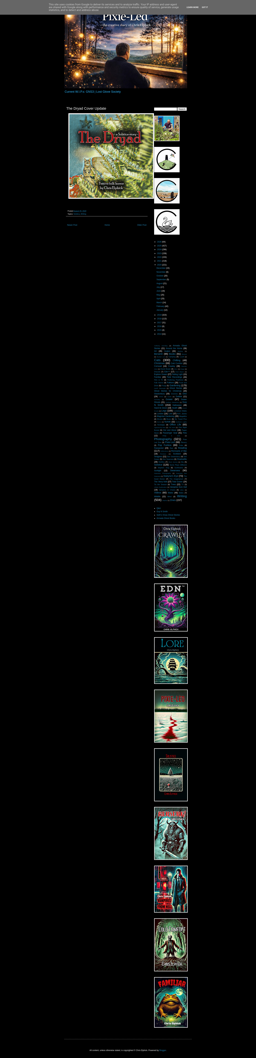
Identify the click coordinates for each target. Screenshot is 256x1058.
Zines (173, 500)
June (158, 291)
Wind (170, 497)
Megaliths (183, 416)
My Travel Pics (181, 419)
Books (172, 354)
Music (168, 419)
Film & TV (158, 380)
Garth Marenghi (160, 388)
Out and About (169, 430)
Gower (169, 399)
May (158, 295)
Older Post (141, 225)
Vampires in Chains (167, 490)
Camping (172, 357)
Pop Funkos (164, 445)
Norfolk (167, 422)
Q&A (159, 508)
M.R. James (182, 414)
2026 (159, 242)
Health (175, 408)
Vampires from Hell (178, 487)
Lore (170, 413)
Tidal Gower (177, 482)
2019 (159, 315)
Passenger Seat (170, 433)
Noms (159, 422)
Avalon (167, 351)
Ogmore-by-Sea (159, 427)
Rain (171, 448)
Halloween (177, 405)
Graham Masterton (172, 402)
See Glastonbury (173, 457)
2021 (159, 261)
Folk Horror (158, 383)
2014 (159, 334)
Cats (157, 360)
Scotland (177, 454)
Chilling (176, 360)
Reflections (164, 451)
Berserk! (158, 354)
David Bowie (165, 369)
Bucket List (161, 357)
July (158, 287)
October (160, 276)
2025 (159, 246)
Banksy (180, 351)
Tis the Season (160, 484)
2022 (159, 257)
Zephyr (164, 500)
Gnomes (174, 394)
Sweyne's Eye (170, 476)
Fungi (164, 386)
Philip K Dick (171, 436)
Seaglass (158, 456)
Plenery (184, 442)
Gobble (179, 396)
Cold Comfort (177, 363)
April (158, 298)
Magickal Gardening (165, 416)
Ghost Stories (176, 388)
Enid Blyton (180, 372)
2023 (159, 253)
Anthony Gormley (161, 346)
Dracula (157, 372)
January (160, 310)
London (160, 413)
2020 (159, 265)
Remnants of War (179, 451)
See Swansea (168, 459)
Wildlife (157, 496)
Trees (173, 484)
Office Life (175, 424)
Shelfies (161, 462)
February (160, 306)
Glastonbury (159, 394)
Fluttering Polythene (175, 380)
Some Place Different (178, 465)
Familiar (157, 377)
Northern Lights (181, 422)
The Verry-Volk (160, 482)
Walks (181, 493)
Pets (185, 433)
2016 (159, 326)
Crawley (171, 366)
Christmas (159, 363)
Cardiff (181, 357)
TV (182, 484)
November (161, 272)
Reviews (163, 454)
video (182, 490)
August (159, 283)
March (159, 302)
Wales (170, 493)
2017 (159, 322)
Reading (182, 448)
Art (155, 351)
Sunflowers (178, 468)
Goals (169, 396)
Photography (163, 439)
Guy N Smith (162, 511)
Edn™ (167, 372)
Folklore (170, 382)
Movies (160, 419)
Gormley (157, 399)
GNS (185, 394)
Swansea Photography (162, 473)
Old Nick (172, 427)
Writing (83, 214)
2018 (159, 319)
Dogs (182, 369)
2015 (159, 330)
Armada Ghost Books (166, 518)
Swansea (175, 470)
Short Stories (173, 462)
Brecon (184, 354)
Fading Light (177, 374)
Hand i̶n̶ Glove (160, 408)
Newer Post (72, 225)
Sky (182, 462)
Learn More (193, 7)
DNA (175, 369)
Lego (164, 410)
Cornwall (158, 366)
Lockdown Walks (180, 411)
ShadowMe (182, 459)
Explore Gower (160, 374)
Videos (157, 492)
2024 (159, 249)
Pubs (181, 445)
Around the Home (174, 348)
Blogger (162, 1050)
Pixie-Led (170, 442)
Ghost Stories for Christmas (168, 391)
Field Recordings (174, 377)
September (161, 279)
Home (107, 225)
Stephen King (163, 468)
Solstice (77, 214)
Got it (205, 7)
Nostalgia (161, 425)
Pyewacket (159, 448)
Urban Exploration (160, 487)
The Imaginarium (176, 479)
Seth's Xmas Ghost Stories (168, 515)
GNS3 (161, 396)
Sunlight (157, 470)
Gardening (174, 385)
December (161, 268)
